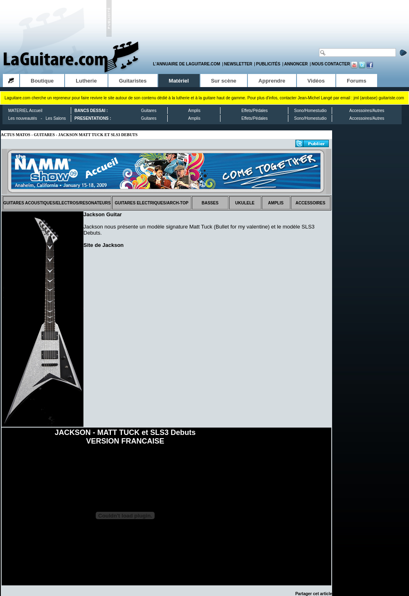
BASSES (210, 203)
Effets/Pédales (254, 110)
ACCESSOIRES (311, 203)
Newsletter (238, 64)
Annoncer (296, 64)
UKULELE (244, 203)
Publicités (268, 64)
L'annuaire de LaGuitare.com (186, 64)
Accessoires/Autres (366, 110)
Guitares (149, 110)
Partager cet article (313, 594)
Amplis (194, 110)
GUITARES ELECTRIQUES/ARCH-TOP (151, 203)
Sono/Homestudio (310, 110)
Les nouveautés (22, 118)
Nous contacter (331, 64)
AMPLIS (275, 203)
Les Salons (56, 118)
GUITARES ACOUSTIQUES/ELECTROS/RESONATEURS (57, 203)
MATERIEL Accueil (25, 110)
